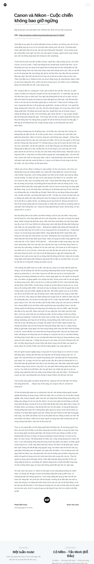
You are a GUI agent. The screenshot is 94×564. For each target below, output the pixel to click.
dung (36, 24)
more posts (21, 507)
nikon (47, 24)
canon (32, 24)
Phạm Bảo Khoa (20, 505)
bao (28, 24)
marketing (42, 24)
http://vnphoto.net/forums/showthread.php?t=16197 (42, 35)
